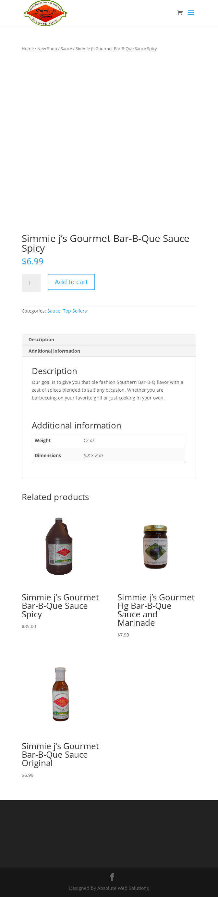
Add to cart (71, 281)
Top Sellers (75, 311)
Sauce (66, 48)
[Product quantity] (31, 283)
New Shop (47, 48)
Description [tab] (41, 339)
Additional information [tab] (54, 351)
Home (28, 48)
